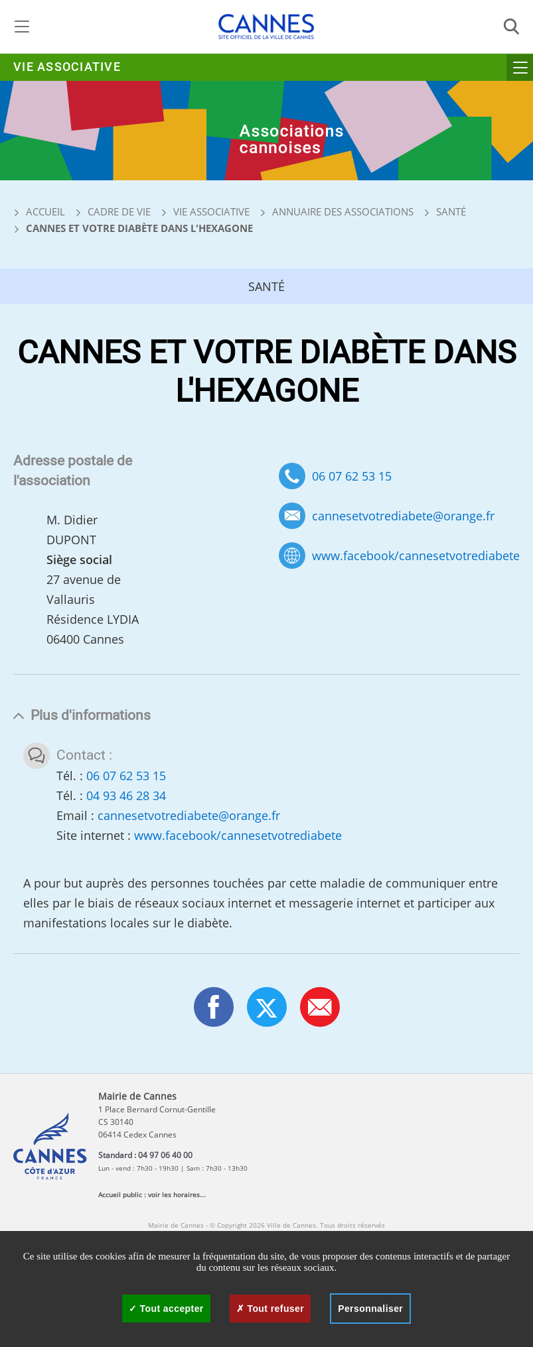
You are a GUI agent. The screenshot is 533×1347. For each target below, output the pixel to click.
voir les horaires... (177, 1194)
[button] (320, 1007)
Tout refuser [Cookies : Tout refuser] (270, 1308)
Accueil (39, 211)
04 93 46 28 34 (126, 795)
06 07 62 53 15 (352, 476)
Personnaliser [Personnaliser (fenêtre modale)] (370, 1308)
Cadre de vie (119, 211)
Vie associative (67, 67)
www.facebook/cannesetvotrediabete (416, 556)
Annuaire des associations (343, 211)
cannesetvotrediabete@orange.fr (403, 516)
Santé (451, 211)
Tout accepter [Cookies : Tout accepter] (166, 1308)
